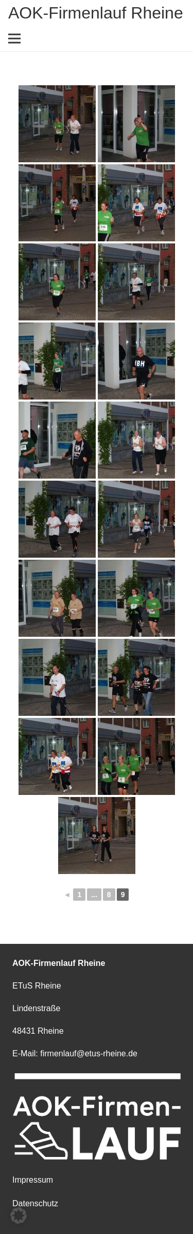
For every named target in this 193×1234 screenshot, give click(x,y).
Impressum (32, 1179)
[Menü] (14, 38)
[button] (18, 1215)
